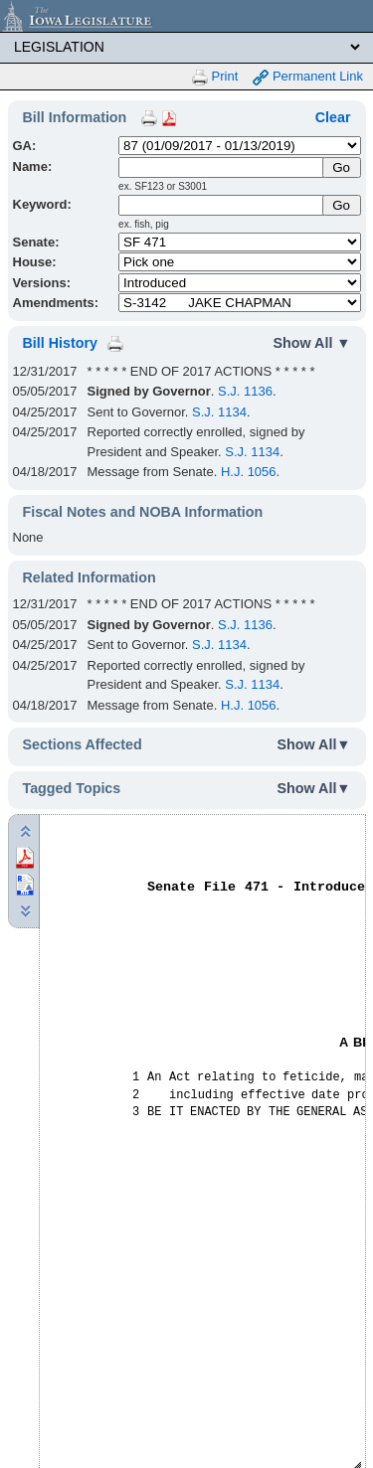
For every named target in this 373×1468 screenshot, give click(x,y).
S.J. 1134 (219, 412)
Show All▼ (314, 744)
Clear (333, 117)
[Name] (221, 167)
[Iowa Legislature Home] (186, 16)
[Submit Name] (341, 167)
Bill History (60, 343)
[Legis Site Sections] (186, 47)
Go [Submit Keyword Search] (341, 205)
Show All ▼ (312, 343)
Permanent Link (308, 77)
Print (215, 77)
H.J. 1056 (249, 471)
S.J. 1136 (245, 391)
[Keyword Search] (221, 205)
